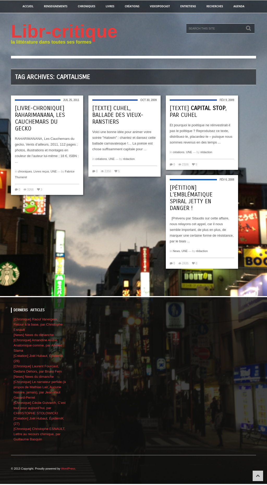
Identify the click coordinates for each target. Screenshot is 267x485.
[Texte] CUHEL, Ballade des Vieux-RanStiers (117, 115)
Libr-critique (64, 31)
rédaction (129, 158)
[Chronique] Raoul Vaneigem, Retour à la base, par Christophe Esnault (38, 324)
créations (132, 6)
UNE (54, 171)
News (176, 251)
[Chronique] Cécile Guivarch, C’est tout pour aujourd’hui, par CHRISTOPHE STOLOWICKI (39, 408)
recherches (215, 6)
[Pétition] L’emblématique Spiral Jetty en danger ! (191, 198)
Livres (110, 6)
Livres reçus (41, 171)
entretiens (188, 6)
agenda (238, 6)
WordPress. (68, 468)
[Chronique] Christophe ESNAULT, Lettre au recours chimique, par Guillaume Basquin (39, 434)
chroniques (86, 6)
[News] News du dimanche (34, 335)
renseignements (55, 6)
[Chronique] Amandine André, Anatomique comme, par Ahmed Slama (38, 345)
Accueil (28, 6)
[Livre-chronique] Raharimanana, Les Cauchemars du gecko (40, 118)
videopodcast (160, 6)
